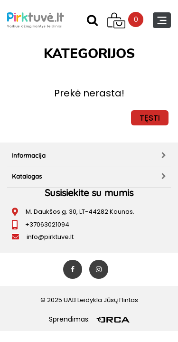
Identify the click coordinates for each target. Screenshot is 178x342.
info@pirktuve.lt (50, 236)
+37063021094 (47, 224)
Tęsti (150, 118)
